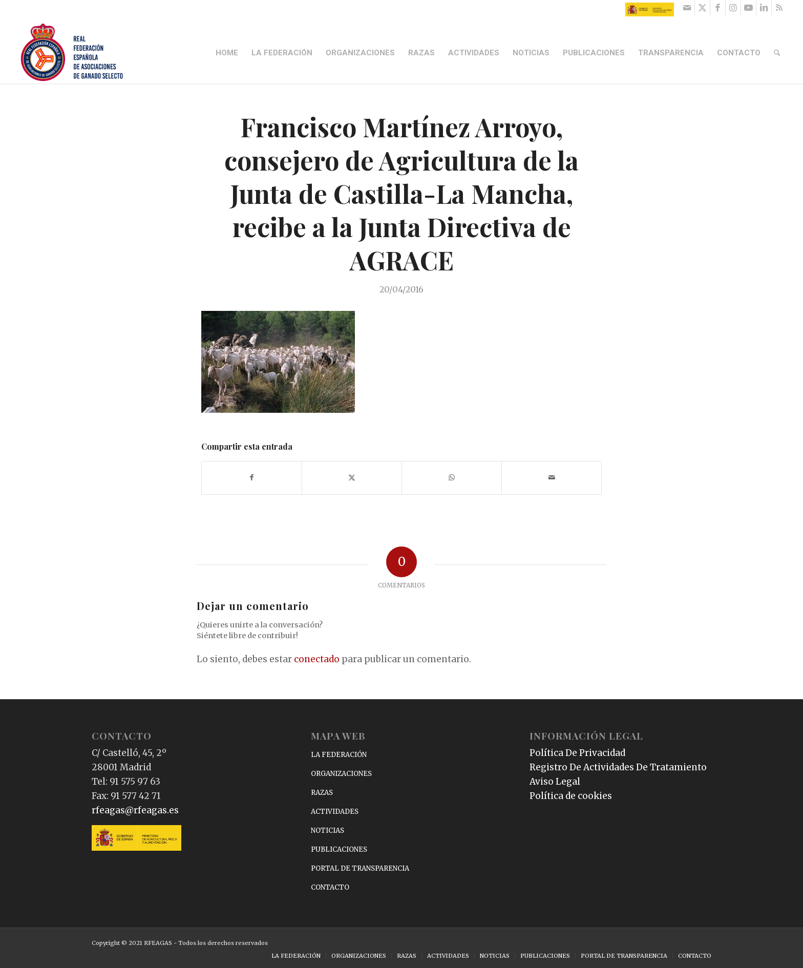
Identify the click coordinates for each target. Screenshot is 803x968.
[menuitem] (227, 52)
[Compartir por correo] (551, 477)
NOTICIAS (327, 830)
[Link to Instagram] (733, 7)
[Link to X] (702, 7)
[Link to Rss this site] (779, 7)
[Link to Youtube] (748, 7)
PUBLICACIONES (339, 849)
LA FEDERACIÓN (339, 754)
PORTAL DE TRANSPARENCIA (360, 868)
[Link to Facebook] (717, 7)
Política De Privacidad (577, 753)
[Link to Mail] (687, 7)
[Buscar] (777, 52)
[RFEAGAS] (71, 52)
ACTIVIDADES (334, 811)
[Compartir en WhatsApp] (451, 477)
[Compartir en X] (352, 477)
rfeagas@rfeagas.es (135, 810)
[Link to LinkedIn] (763, 7)
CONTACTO (330, 887)
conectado (317, 659)
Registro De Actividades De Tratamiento (618, 767)
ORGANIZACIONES (341, 773)
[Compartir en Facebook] (252, 477)
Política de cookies (571, 796)
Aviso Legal (555, 781)
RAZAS (322, 792)
